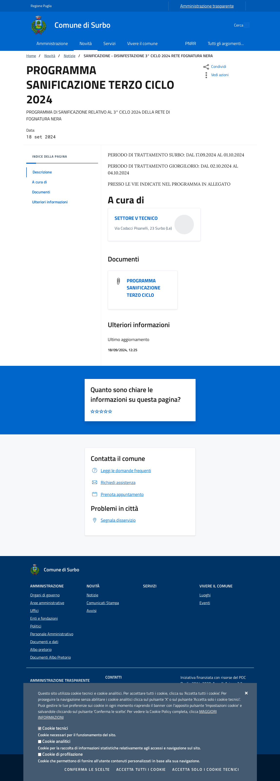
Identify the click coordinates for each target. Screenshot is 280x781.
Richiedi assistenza (113, 483)
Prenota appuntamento (117, 495)
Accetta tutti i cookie (141, 769)
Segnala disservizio (113, 521)
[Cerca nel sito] (244, 25)
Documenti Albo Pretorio (50, 657)
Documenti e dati (44, 642)
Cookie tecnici (55, 728)
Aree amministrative (47, 603)
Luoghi (205, 595)
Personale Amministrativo (51, 634)
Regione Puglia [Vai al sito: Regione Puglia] (41, 5)
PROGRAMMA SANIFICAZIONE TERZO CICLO (143, 288)
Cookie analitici (56, 741)
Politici (35, 626)
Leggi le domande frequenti (121, 471)
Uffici (34, 610)
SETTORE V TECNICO (136, 218)
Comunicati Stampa (103, 603)
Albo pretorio (41, 649)
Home (31, 56)
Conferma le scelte (87, 769)
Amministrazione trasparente (207, 6)
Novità (49, 56)
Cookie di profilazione (62, 754)
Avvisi (92, 610)
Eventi (204, 603)
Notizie (69, 56)
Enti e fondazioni (44, 618)
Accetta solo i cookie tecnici (205, 769)
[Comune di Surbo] (73, 25)
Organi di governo (45, 595)
